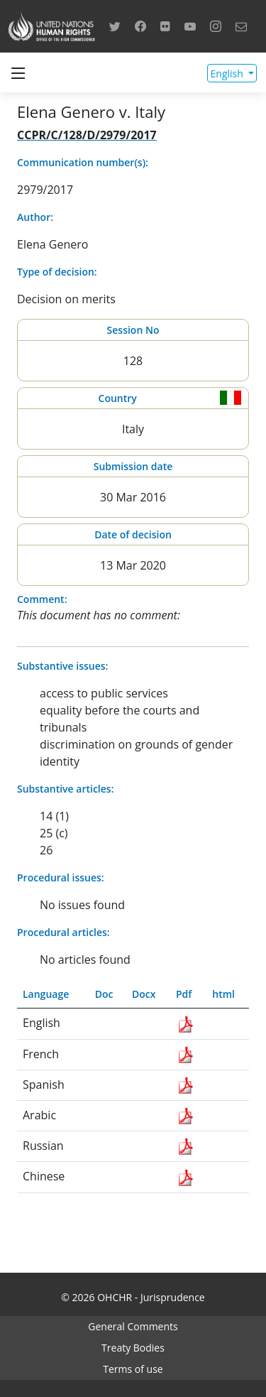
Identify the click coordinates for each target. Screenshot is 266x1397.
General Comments (132, 1326)
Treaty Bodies (133, 1347)
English (228, 73)
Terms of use (132, 1369)
